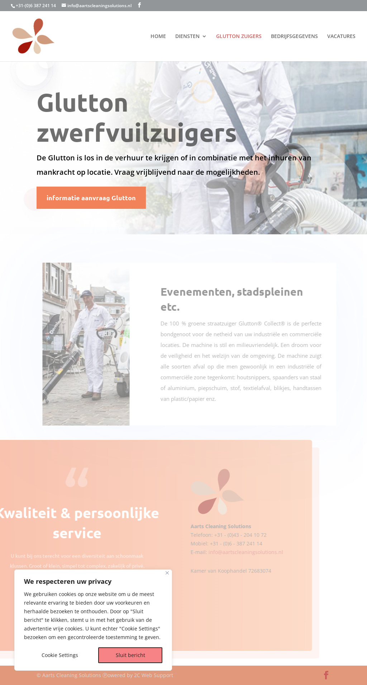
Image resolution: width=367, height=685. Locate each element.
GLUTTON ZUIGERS (239, 36)
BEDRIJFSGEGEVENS (294, 36)
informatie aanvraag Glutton (91, 197)
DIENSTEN (187, 36)
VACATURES (341, 36)
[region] (93, 620)
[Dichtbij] (167, 572)
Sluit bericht (130, 655)
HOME (158, 36)
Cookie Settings (60, 655)
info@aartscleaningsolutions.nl (230, 552)
